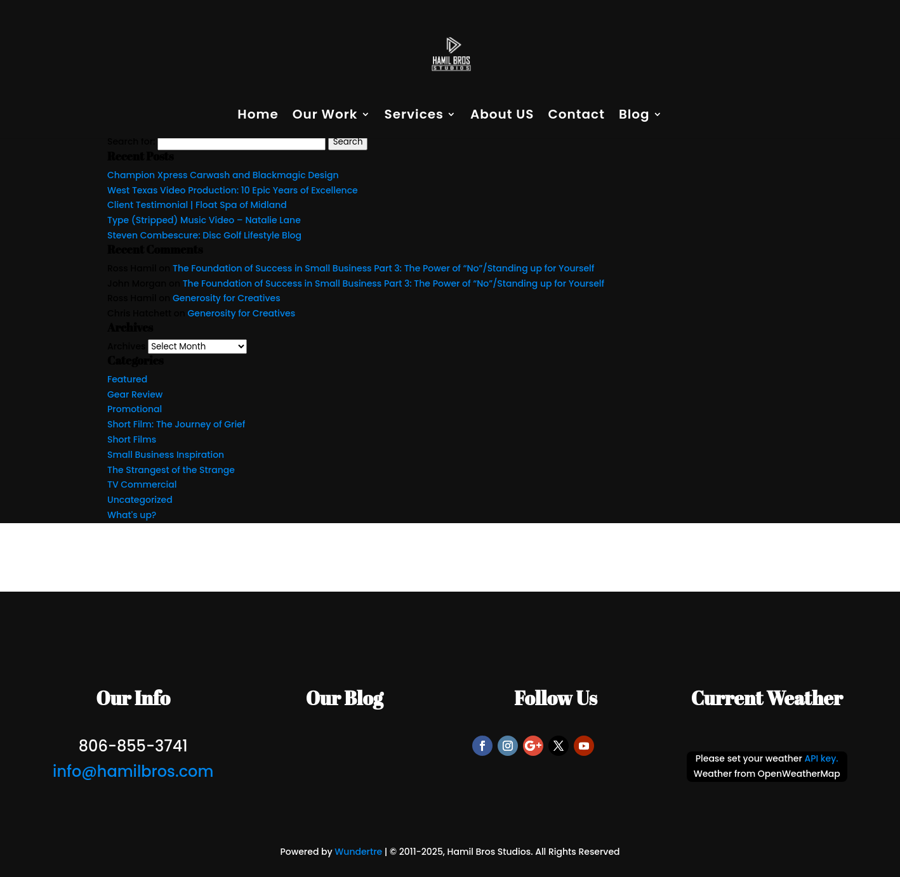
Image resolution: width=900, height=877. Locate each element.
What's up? (131, 515)
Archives (126, 346)
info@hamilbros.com (133, 771)
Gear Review (134, 394)
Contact (576, 116)
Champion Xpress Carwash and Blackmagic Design (223, 175)
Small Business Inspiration (165, 454)
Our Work (325, 116)
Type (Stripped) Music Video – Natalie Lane (204, 220)
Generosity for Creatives (227, 298)
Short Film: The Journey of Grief (176, 424)
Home (257, 116)
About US (502, 116)
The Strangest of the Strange (171, 470)
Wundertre (358, 851)
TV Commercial (141, 484)
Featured (127, 379)
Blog (634, 116)
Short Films (131, 439)
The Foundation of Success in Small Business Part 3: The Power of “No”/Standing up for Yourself (383, 268)
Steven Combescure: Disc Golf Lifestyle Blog (204, 235)
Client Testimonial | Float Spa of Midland (197, 204)
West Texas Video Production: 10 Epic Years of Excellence (232, 190)
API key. (821, 758)
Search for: (131, 141)
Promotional (134, 409)
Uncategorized (140, 499)
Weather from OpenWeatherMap (767, 773)
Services (414, 116)
